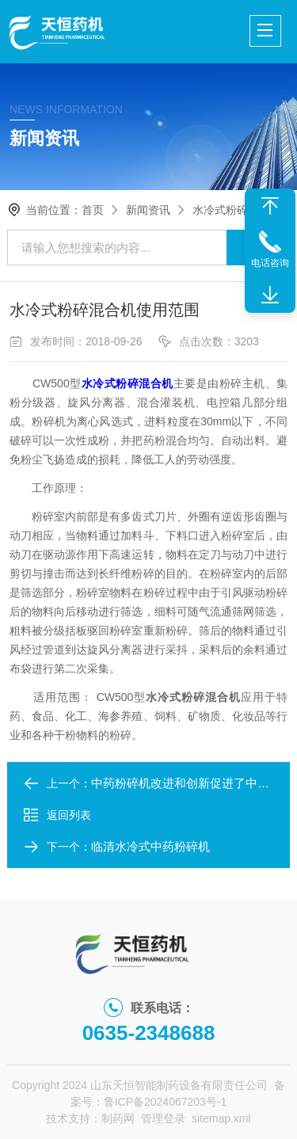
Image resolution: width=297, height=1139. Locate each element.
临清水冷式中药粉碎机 (150, 846)
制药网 (118, 1118)
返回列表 (57, 815)
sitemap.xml (221, 1118)
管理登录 (163, 1118)
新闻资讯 (148, 210)
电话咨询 (270, 263)
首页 (93, 210)
